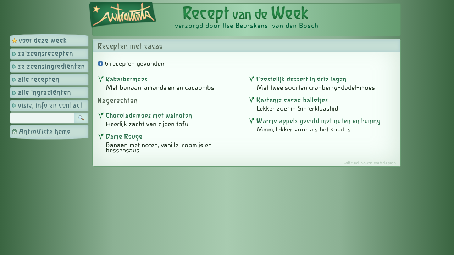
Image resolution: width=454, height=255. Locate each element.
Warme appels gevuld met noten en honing (318, 121)
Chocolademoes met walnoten (149, 116)
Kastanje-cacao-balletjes (292, 100)
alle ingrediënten (44, 93)
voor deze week (43, 41)
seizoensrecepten (45, 54)
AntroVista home (45, 132)
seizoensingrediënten (51, 66)
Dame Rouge (124, 137)
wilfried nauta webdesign (370, 162)
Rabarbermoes (127, 79)
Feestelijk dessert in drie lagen (301, 79)
